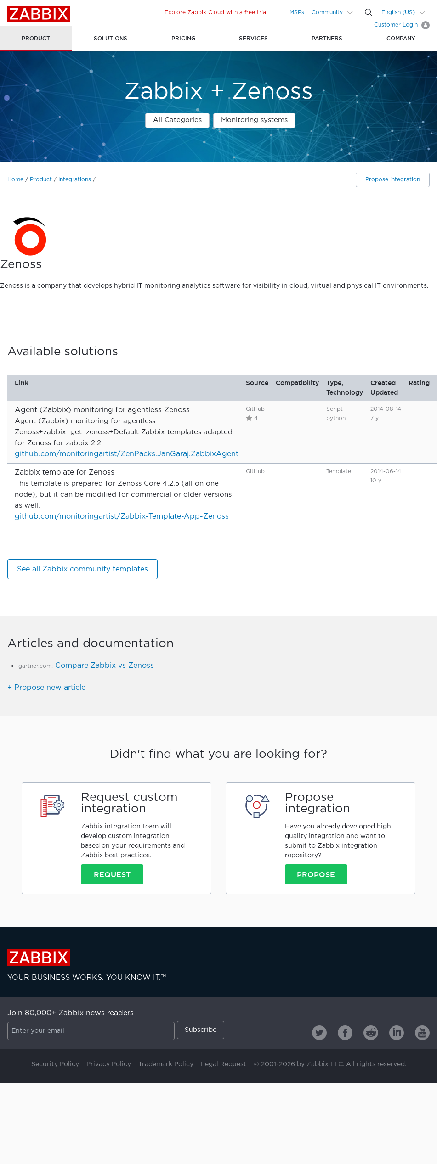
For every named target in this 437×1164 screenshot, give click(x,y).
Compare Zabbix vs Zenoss (104, 665)
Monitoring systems (254, 120)
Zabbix (38, 14)
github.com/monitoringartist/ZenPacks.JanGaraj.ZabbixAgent (126, 454)
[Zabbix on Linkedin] (396, 1032)
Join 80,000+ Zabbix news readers (70, 1013)
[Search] (368, 12)
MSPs (296, 12)
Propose (316, 874)
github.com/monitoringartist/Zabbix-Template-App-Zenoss (122, 516)
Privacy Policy (108, 1064)
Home (15, 179)
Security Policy (55, 1064)
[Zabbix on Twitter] (319, 1032)
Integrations (74, 179)
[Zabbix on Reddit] (370, 1032)
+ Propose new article (46, 687)
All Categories (177, 120)
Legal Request (223, 1064)
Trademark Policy (165, 1064)
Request (112, 874)
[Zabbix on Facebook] (345, 1032)
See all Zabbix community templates (82, 569)
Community (327, 12)
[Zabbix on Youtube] (422, 1032)
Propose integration (392, 179)
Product (41, 179)
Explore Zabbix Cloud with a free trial (216, 12)
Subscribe (200, 1030)
